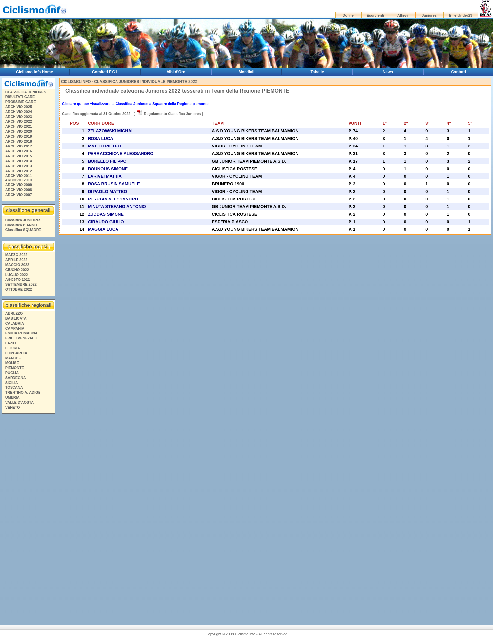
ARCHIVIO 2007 (18, 195)
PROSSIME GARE (20, 102)
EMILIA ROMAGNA (21, 333)
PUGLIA (12, 373)
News (388, 72)
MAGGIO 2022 (17, 265)
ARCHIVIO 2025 (18, 107)
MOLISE (12, 363)
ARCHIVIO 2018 (18, 141)
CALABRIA (14, 323)
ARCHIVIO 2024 (18, 112)
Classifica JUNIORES (23, 220)
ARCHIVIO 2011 (18, 176)
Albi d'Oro (176, 72)
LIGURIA (12, 348)
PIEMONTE (14, 368)
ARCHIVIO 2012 (18, 171)
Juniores (429, 15)
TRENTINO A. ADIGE (22, 392)
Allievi (402, 15)
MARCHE (13, 358)
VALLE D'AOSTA (19, 402)
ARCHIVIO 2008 (18, 190)
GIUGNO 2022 (17, 270)
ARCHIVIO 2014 (18, 161)
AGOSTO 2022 (17, 279)
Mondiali (247, 72)
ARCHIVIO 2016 (18, 151)
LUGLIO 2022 (16, 275)
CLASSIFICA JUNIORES (25, 92)
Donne (348, 15)
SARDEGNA (15, 378)
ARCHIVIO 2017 (18, 146)
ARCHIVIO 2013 (18, 166)
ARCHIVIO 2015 (18, 156)
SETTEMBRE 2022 (21, 284)
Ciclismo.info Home (34, 72)
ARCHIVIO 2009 (18, 185)
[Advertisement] (28, 516)
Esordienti (375, 15)
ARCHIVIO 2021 (18, 126)
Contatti (458, 72)
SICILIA (11, 383)
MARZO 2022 (16, 255)
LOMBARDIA (16, 353)
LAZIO (10, 343)
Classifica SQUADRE (23, 230)
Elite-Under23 (460, 15)
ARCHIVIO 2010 (18, 180)
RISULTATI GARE (20, 97)
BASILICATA (16, 318)
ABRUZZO (14, 313)
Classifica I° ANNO (21, 225)
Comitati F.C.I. (105, 72)
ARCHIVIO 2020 (18, 131)
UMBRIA (12, 397)
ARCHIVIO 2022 (18, 121)
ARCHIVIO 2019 (18, 136)
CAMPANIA (14, 328)
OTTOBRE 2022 (18, 289)
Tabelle (317, 72)
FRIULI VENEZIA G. (21, 338)
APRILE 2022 (16, 260)
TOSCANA (14, 387)
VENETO (12, 407)
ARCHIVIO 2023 (18, 117)
